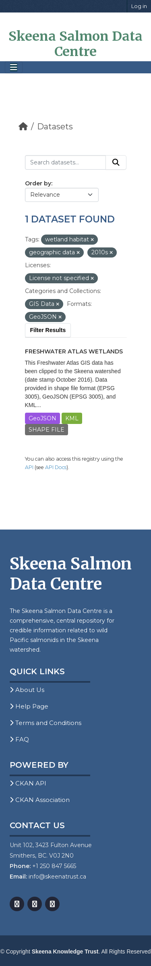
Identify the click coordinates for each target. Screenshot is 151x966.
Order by (38, 183)
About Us (27, 690)
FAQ (19, 739)
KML (72, 418)
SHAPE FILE (46, 429)
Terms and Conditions (45, 723)
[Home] (23, 126)
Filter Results (48, 330)
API (29, 467)
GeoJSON (42, 418)
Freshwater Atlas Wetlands (74, 351)
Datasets (55, 126)
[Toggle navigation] (14, 67)
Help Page (29, 706)
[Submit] (115, 162)
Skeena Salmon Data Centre (75, 44)
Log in (139, 6)
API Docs (55, 467)
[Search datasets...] (65, 162)
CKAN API (28, 783)
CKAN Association (40, 800)
